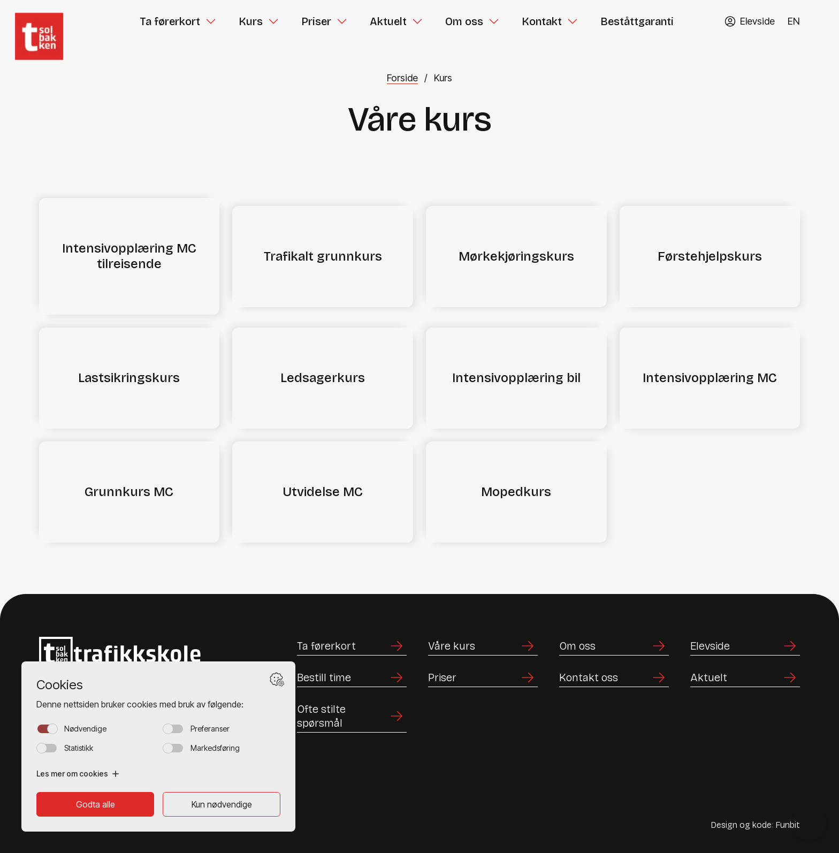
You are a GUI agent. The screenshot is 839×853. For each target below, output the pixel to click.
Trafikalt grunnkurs (323, 256)
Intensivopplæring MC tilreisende (129, 256)
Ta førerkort (170, 21)
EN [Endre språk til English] (794, 21)
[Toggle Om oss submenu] (493, 21)
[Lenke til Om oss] (614, 646)
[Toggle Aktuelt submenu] (417, 21)
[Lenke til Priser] (483, 677)
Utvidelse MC (323, 491)
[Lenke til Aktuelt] (745, 677)
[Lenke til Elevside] (745, 646)
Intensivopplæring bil (516, 377)
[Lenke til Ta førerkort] (352, 646)
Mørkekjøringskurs (516, 256)
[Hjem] (51, 21)
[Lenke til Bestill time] (352, 677)
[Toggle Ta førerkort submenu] (210, 21)
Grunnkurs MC (129, 491)
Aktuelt (388, 21)
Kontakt (542, 21)
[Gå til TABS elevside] (749, 21)
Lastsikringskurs (129, 377)
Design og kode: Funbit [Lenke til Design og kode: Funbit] (755, 825)
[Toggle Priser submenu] (341, 21)
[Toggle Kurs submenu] (273, 21)
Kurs (251, 21)
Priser (316, 21)
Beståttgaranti (637, 21)
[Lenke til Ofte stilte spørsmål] (352, 716)
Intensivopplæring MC (710, 377)
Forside (402, 77)
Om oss (464, 21)
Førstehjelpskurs (710, 256)
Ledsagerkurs (322, 377)
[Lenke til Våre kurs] (483, 646)
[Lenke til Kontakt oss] (614, 677)
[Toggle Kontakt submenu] (572, 21)
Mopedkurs (516, 491)
